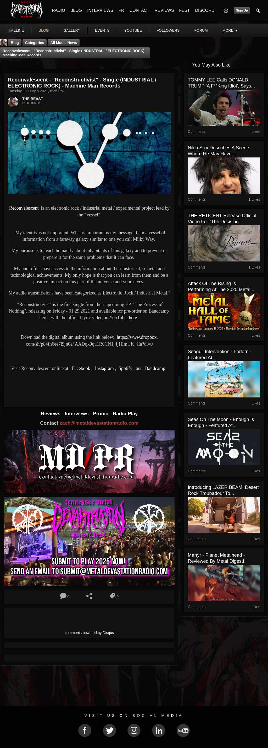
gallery (71, 30)
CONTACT (139, 10)
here (43, 317)
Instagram (104, 368)
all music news (63, 43)
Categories (34, 43)
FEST (184, 10)
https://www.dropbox (137, 337)
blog (44, 30)
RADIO (58, 10)
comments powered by (89, 633)
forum (201, 30)
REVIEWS (164, 10)
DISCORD (204, 10)
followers (168, 30)
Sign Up (242, 10)
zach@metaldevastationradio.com (99, 423)
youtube (133, 30)
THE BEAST (32, 99)
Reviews (51, 413)
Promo (101, 413)
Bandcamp (154, 368)
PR (121, 10)
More (230, 30)
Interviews (77, 413)
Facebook (80, 368)
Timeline (15, 30)
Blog (15, 43)
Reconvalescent (24, 208)
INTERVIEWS (100, 10)
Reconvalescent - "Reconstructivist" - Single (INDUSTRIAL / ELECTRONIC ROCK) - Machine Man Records (75, 53)
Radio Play (125, 413)
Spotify (124, 368)
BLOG (76, 10)
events (102, 30)
